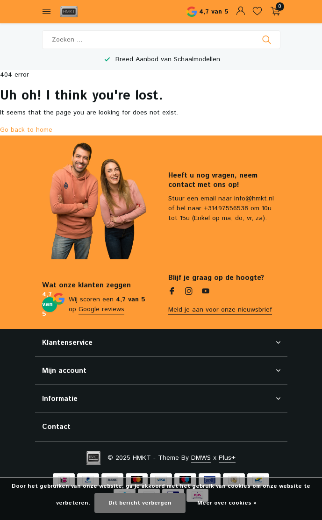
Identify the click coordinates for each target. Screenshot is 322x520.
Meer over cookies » (227, 503)
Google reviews (101, 309)
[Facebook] (172, 292)
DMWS (201, 458)
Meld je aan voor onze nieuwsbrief (220, 309)
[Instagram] (189, 292)
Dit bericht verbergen (140, 503)
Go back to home (26, 130)
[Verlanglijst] (257, 12)
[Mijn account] (240, 12)
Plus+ (227, 458)
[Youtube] (205, 292)
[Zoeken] (161, 39)
